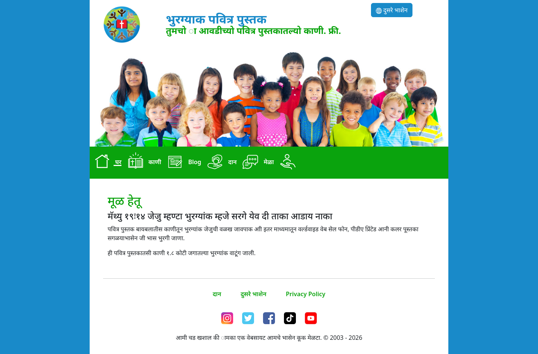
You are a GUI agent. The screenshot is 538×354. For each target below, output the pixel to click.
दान (220, 162)
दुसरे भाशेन (392, 10)
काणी (142, 162)
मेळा (257, 162)
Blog (182, 162)
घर (106, 162)
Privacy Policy (305, 294)
